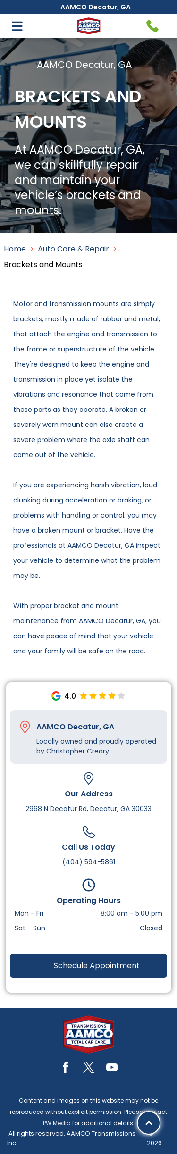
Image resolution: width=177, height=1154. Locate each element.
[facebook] (65, 1068)
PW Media (57, 1123)
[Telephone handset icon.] (152, 26)
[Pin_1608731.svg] (25, 727)
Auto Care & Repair (73, 248)
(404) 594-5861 (88, 862)
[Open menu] (17, 26)
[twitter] (88, 1068)
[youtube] (111, 1068)
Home (15, 248)
